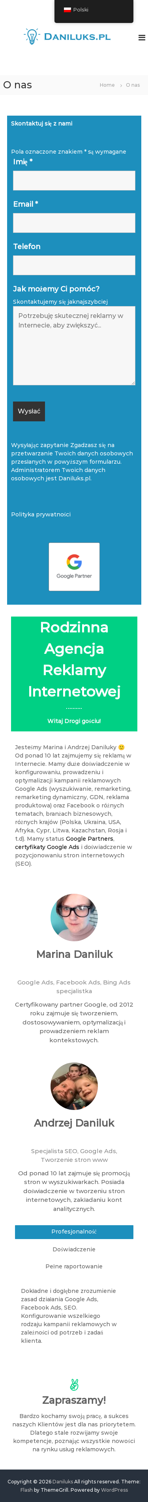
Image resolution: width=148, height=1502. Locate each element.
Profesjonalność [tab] (74, 1231)
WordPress (114, 1490)
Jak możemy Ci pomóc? (56, 289)
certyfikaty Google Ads (47, 847)
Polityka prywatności (41, 514)
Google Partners (89, 838)
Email (25, 204)
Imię (22, 162)
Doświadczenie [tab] (73, 1249)
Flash (27, 1490)
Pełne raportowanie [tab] (74, 1266)
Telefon (27, 246)
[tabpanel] (71, 1322)
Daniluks (62, 1482)
